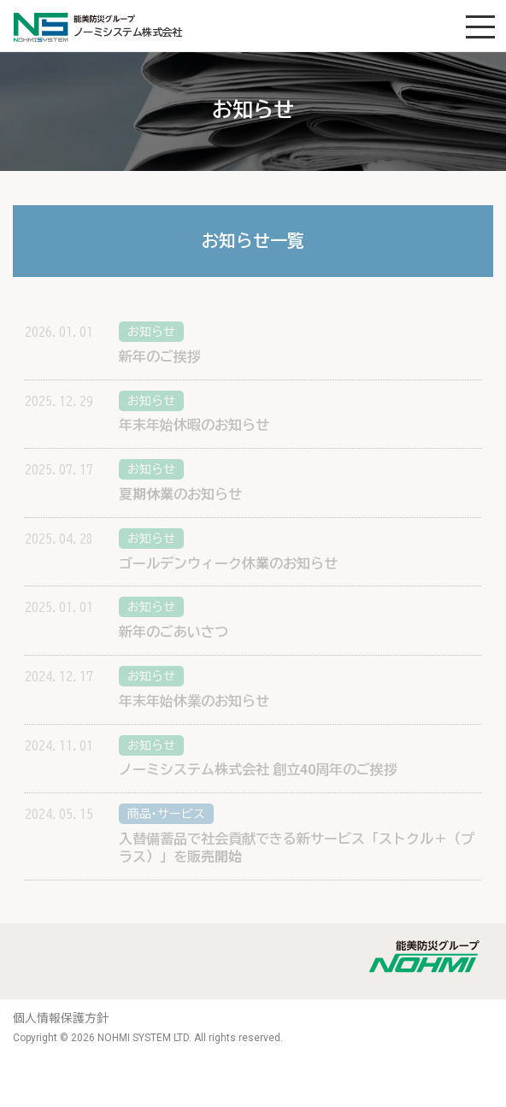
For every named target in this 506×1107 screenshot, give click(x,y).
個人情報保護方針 (61, 1018)
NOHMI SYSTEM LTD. (144, 1038)
